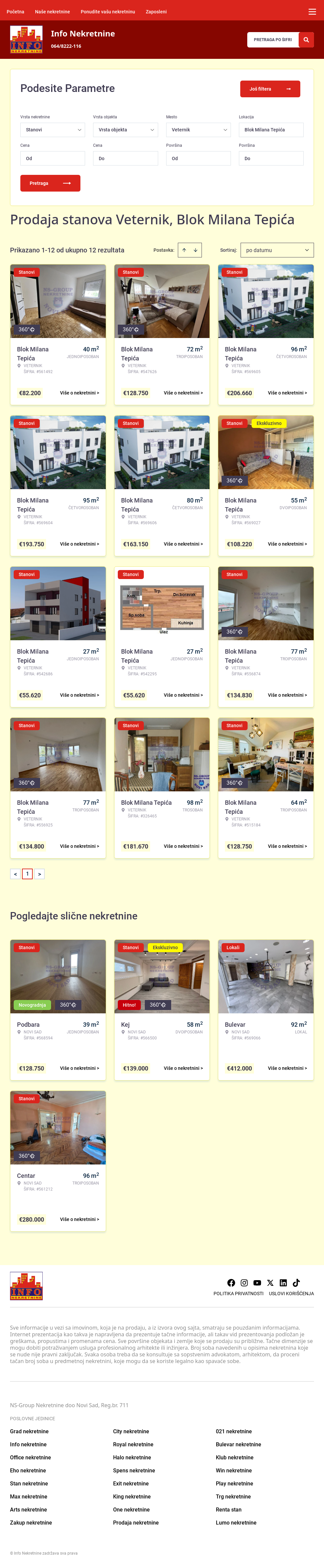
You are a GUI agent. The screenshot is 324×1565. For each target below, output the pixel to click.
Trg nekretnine (233, 1495)
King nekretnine (132, 1495)
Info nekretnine (28, 1443)
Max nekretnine (28, 1495)
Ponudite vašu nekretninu (108, 11)
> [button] (39, 872)
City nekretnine (131, 1430)
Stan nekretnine (29, 1482)
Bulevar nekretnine (238, 1443)
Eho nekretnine (28, 1469)
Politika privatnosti (239, 1292)
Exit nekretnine (131, 1482)
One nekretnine (131, 1508)
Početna (15, 11)
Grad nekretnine (29, 1430)
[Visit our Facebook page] (231, 1281)
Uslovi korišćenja (291, 1292)
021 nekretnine (234, 1430)
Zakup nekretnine (31, 1521)
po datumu (259, 249)
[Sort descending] (196, 249)
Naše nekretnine (52, 11)
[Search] (306, 39)
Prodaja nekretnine (136, 1521)
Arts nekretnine (28, 1508)
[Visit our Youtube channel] (257, 1281)
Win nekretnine (234, 1469)
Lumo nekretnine (236, 1521)
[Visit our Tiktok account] (296, 1281)
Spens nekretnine (134, 1469)
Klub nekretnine (235, 1456)
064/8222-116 (66, 46)
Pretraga (50, 182)
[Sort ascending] (184, 249)
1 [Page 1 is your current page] (27, 872)
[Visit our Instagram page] (244, 1281)
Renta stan (229, 1508)
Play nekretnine (234, 1482)
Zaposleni (156, 11)
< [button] (15, 872)
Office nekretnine (30, 1456)
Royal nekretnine (133, 1443)
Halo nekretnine (132, 1456)
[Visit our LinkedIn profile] (283, 1281)
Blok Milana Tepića (265, 128)
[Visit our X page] (270, 1281)
